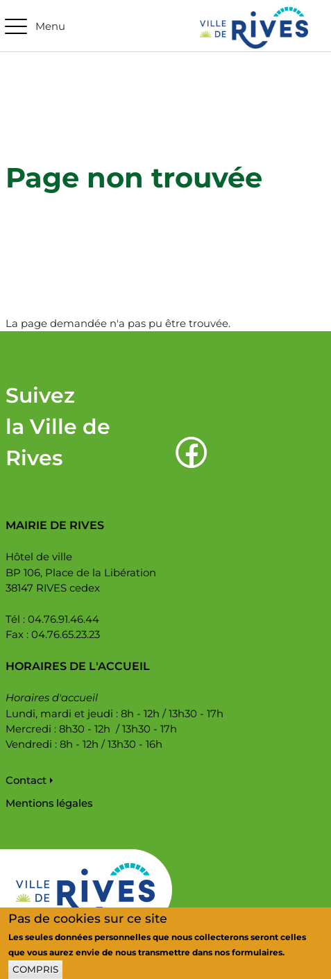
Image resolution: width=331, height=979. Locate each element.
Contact (26, 780)
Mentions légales (49, 803)
